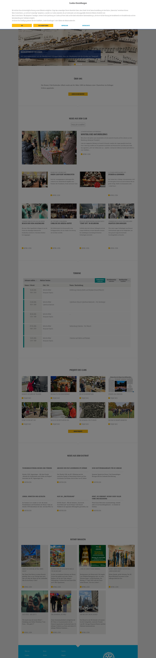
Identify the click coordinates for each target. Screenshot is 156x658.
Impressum (64, 25)
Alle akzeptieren (43, 25)
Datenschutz (86, 25)
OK (22, 25)
